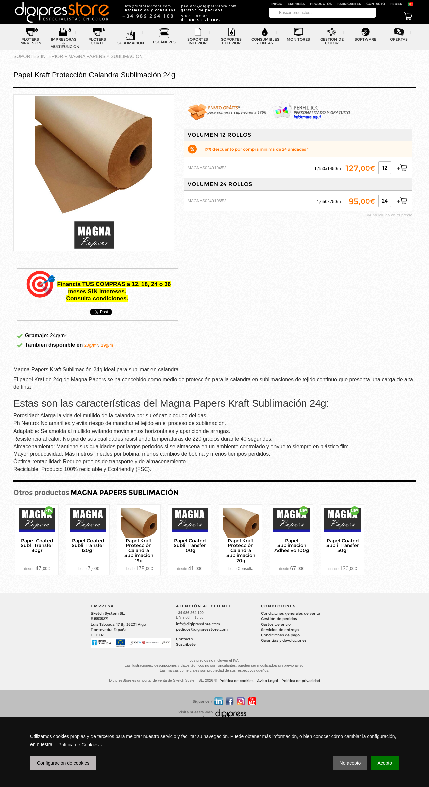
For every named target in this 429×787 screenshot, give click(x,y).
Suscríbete (186, 644)
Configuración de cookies (63, 763)
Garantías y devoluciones (284, 640)
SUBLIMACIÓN (127, 56)
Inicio (276, 4)
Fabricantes (349, 4)
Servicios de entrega (280, 629)
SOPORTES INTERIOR (38, 56)
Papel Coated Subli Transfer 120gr (88, 545)
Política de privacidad (300, 680)
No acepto (350, 763)
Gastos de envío (276, 624)
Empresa (296, 4)
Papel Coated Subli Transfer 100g (190, 545)
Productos (321, 4)
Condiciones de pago (280, 635)
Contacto (375, 4)
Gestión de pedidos (279, 618)
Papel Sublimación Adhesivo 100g (291, 545)
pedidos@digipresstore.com (202, 629)
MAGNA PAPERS (86, 56)
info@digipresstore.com (198, 623)
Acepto (384, 763)
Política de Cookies (78, 744)
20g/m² (91, 345)
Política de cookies (236, 680)
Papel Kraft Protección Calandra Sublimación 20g (240, 550)
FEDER (396, 4)
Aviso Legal (267, 680)
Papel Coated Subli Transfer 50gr (342, 545)
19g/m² (107, 345)
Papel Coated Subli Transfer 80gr (37, 545)
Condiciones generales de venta (290, 613)
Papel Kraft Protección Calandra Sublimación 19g (139, 550)
